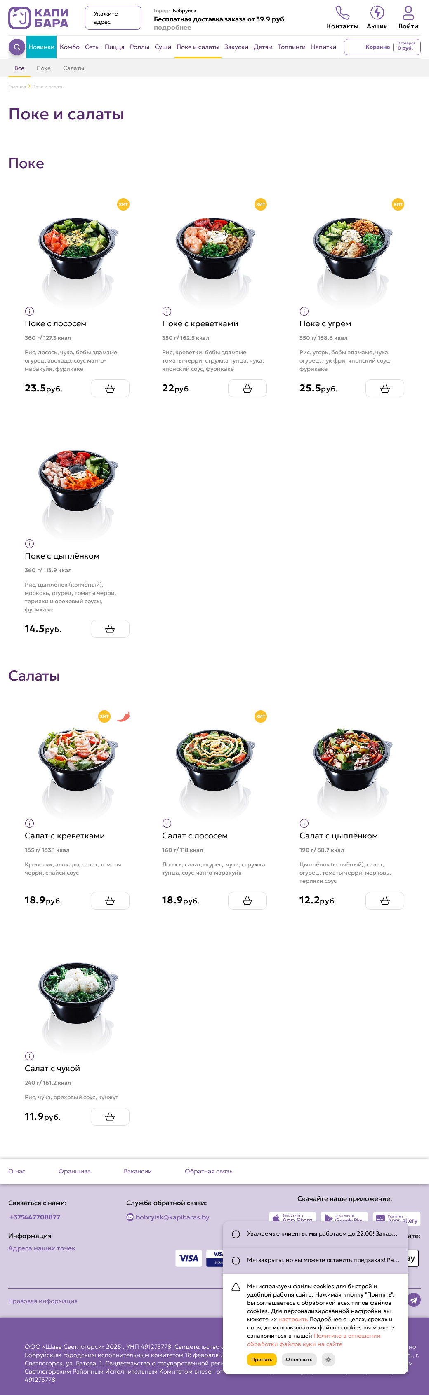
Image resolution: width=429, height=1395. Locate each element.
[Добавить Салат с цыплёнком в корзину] (384, 901)
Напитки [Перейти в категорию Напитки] (323, 47)
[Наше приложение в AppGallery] (396, 1219)
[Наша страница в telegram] (414, 1300)
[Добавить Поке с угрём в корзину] (384, 388)
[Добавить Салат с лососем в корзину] (247, 901)
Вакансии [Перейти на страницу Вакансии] (138, 1171)
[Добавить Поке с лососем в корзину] (109, 388)
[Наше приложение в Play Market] (345, 1219)
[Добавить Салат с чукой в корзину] (109, 1117)
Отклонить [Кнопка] (299, 1359)
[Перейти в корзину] (382, 47)
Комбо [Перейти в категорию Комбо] (70, 47)
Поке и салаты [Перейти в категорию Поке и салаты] (198, 47)
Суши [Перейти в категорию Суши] (163, 47)
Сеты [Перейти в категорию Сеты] (92, 47)
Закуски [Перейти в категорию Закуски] (236, 47)
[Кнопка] (328, 1359)
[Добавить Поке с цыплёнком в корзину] (109, 629)
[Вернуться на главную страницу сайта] (38, 18)
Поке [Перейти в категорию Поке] (44, 68)
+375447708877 (34, 1217)
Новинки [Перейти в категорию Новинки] (41, 47)
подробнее (172, 27)
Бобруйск (184, 11)
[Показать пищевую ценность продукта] (29, 311)
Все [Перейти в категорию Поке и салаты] (19, 68)
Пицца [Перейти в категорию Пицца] (115, 47)
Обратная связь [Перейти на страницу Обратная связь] (209, 1171)
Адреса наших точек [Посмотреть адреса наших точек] (41, 1248)
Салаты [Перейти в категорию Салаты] (73, 68)
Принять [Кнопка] (262, 1359)
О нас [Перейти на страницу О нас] (17, 1171)
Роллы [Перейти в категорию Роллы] (139, 47)
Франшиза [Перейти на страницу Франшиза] (75, 1171)
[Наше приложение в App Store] (293, 1219)
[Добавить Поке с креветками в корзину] (247, 388)
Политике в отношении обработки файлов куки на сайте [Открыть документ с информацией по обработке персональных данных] (314, 1340)
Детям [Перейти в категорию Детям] (263, 47)
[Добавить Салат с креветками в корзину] (109, 901)
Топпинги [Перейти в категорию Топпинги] (292, 47)
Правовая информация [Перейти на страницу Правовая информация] (43, 1301)
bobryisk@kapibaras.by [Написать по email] (173, 1217)
